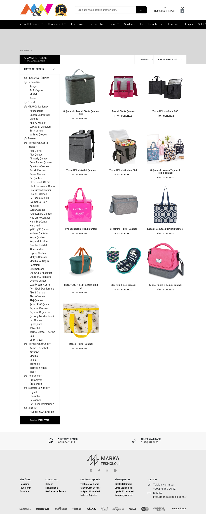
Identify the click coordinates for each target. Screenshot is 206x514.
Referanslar (97, 24)
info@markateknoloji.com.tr (169, 496)
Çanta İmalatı (57, 24)
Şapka (33, 359)
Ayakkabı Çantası (39, 166)
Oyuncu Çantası (38, 280)
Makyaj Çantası (38, 257)
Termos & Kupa (38, 367)
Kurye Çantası (37, 237)
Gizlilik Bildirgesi (123, 484)
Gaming (34, 118)
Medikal (34, 356)
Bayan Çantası (38, 174)
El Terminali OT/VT (40, 182)
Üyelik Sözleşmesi (124, 491)
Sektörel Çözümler (39, 387)
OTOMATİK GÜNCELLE (34, 61)
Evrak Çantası (37, 209)
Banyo (33, 86)
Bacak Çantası (38, 170)
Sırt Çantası (36, 320)
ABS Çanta (35, 150)
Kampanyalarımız (124, 495)
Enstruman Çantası (40, 190)
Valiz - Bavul (36, 339)
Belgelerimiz (155, 24)
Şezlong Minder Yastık (42, 316)
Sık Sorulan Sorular (90, 487)
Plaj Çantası (36, 300)
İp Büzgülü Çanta (39, 229)
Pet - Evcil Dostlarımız (42, 288)
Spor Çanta (36, 324)
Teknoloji (35, 363)
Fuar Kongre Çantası (41, 213)
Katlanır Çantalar (39, 233)
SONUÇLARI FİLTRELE (39, 420)
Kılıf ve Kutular (38, 122)
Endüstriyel (77, 24)
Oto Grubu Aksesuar (41, 272)
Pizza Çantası (37, 296)
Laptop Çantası (38, 253)
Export (114, 24)
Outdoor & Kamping (41, 276)
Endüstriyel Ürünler (38, 77)
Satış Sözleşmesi (123, 487)
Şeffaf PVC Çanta (39, 304)
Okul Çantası (37, 268)
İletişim (189, 24)
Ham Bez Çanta (38, 221)
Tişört (33, 371)
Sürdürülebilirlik (133, 24)
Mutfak (34, 94)
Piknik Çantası (37, 292)
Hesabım (24, 484)
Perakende (35, 400)
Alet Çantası (36, 154)
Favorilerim (25, 487)
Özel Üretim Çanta (40, 284)
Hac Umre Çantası (40, 217)
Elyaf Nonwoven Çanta (42, 186)
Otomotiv (35, 396)
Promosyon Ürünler (39, 343)
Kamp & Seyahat (39, 348)
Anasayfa (24, 50)
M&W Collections (31, 24)
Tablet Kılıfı (36, 328)
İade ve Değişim (88, 495)
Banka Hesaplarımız (55, 491)
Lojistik (34, 392)
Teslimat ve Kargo (89, 484)
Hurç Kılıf (35, 225)
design (179, 508)
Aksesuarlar (36, 110)
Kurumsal (173, 24)
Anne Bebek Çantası (41, 162)
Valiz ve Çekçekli (39, 134)
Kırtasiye (34, 352)
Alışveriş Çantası (39, 158)
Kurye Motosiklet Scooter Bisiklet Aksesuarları (39, 245)
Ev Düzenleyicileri (39, 198)
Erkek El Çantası (39, 194)
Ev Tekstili (34, 82)
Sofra (33, 98)
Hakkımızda (51, 487)
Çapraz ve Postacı (40, 114)
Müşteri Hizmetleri (90, 491)
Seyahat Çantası (39, 308)
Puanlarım (25, 491)
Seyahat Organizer (40, 312)
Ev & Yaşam (36, 90)
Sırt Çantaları (37, 130)
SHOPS (33, 408)
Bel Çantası (36, 178)
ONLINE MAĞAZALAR (42, 412)
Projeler (32, 138)
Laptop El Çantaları (40, 126)
